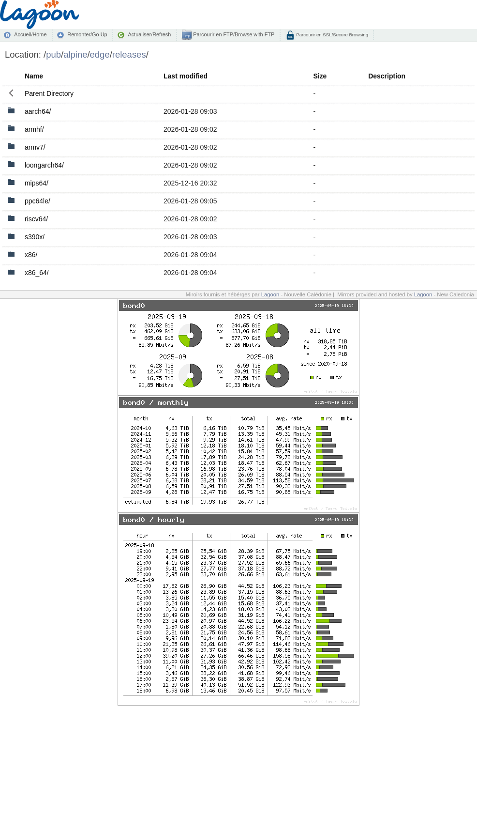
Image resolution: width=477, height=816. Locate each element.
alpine (75, 54)
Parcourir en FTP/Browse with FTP (233, 34)
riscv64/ (36, 219)
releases (129, 54)
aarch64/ (38, 111)
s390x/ (35, 237)
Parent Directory (49, 93)
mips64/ (36, 183)
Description (386, 76)
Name (34, 76)
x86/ (31, 255)
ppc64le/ (37, 201)
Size (320, 76)
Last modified (186, 76)
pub (53, 54)
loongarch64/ (44, 165)
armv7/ (35, 147)
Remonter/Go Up (87, 34)
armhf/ (34, 129)
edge (100, 54)
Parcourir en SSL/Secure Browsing (331, 34)
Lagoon (270, 294)
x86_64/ (37, 273)
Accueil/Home (30, 34)
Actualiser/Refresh (149, 34)
